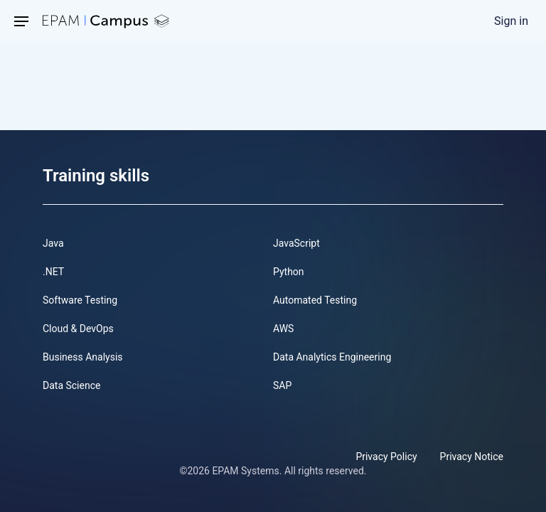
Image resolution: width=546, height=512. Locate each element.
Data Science (71, 385)
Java (53, 243)
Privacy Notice (471, 456)
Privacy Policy (386, 456)
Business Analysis (83, 357)
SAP (282, 385)
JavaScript (296, 243)
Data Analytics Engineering (332, 357)
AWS (283, 328)
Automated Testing (315, 300)
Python (288, 271)
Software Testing (80, 300)
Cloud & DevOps (78, 328)
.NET (53, 271)
